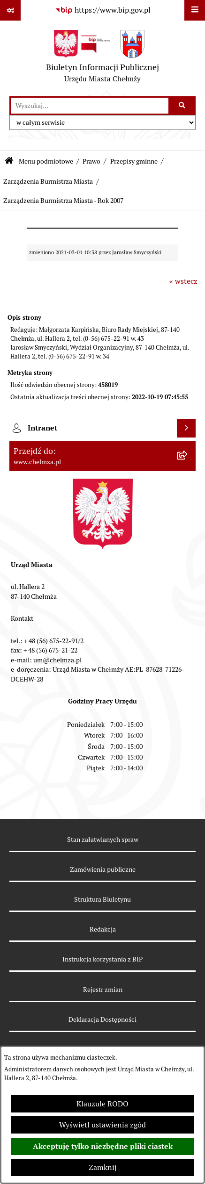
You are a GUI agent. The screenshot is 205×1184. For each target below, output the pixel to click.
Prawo (91, 161)
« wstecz (183, 281)
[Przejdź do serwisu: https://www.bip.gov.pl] (102, 10)
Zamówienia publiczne (103, 869)
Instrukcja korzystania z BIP (102, 959)
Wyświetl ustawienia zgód (102, 1125)
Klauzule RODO (102, 1104)
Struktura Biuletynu (102, 899)
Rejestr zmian (102, 989)
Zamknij (103, 1167)
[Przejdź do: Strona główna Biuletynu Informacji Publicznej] (9, 161)
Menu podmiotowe (46, 161)
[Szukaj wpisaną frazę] (183, 105)
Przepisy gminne (134, 161)
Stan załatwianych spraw (102, 839)
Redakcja (103, 929)
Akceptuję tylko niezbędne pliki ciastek (103, 1146)
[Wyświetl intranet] (186, 428)
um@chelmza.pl (57, 660)
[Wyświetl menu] (194, 10)
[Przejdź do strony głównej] (102, 58)
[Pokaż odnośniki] (10, 10)
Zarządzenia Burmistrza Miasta (48, 181)
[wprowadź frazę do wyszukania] (89, 105)
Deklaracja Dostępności (102, 1019)
